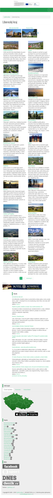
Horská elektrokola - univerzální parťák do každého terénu (24, 347)
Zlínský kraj (7, 459)
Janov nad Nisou (32, 120)
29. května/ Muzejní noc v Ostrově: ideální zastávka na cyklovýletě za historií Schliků (29, 357)
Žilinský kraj (7, 457)
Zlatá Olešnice (31, 166)
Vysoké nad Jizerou (7, 50)
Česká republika (8, 389)
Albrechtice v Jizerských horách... (11, 74)
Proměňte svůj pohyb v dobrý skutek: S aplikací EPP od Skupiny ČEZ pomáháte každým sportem (30, 336)
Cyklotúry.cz (11, 487)
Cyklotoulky (7, 17)
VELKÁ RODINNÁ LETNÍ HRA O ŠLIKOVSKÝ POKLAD (22, 326)
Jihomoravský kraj (8, 430)
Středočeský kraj (8, 447)
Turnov (29, 237)
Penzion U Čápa (29, 28)
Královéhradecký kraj (9, 435)
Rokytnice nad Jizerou (33, 73)
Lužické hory (6, 120)
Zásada (30, 50)
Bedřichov (5, 166)
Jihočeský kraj (7, 428)
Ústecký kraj (7, 452)
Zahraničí (6, 455)
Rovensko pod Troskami (9, 143)
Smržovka (5, 238)
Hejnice (30, 143)
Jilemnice (5, 189)
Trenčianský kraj (8, 448)
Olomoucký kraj (8, 440)
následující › (29, 278)
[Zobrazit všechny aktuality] (19, 376)
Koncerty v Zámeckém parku (18, 316)
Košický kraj (7, 433)
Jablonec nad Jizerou (8, 262)
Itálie (5, 426)
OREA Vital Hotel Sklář (13, 28)
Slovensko (18, 389)
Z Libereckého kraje (33, 97)
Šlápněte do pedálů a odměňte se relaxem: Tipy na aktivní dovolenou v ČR (27, 306)
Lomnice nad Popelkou (8, 214)
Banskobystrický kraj (9, 423)
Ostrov (18, 304)
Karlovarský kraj (8, 431)
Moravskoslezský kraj (9, 438)
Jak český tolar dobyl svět (17, 297)
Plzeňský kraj (7, 443)
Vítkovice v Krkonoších (33, 188)
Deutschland (27, 389)
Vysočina (6, 454)
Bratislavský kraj (8, 425)
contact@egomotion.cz (26, 494)
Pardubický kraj (8, 442)
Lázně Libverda (31, 262)
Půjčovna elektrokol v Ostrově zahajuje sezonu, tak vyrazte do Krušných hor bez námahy (30, 367)
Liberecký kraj (7, 436)
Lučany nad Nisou (32, 213)
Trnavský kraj (7, 450)
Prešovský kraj (8, 445)
